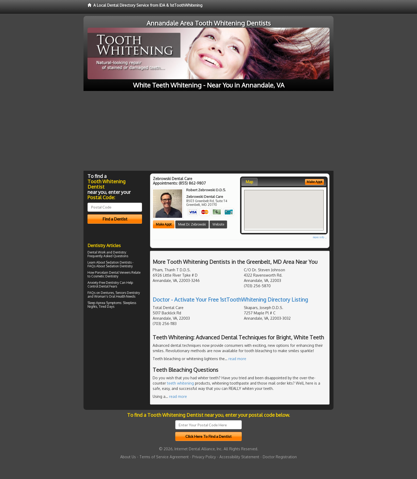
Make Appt (164, 224)
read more (237, 358)
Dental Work (96, 252)
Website (218, 224)
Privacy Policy (204, 457)
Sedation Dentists (119, 262)
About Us (128, 457)
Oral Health (117, 296)
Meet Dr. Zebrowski (192, 224)
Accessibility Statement (239, 457)
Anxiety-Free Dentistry (103, 283)
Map (249, 182)
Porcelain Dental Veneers (113, 272)
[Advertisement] (208, 131)
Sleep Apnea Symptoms (104, 303)
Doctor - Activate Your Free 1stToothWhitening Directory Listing (230, 299)
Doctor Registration (280, 457)
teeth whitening (180, 383)
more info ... (320, 237)
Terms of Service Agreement (164, 457)
